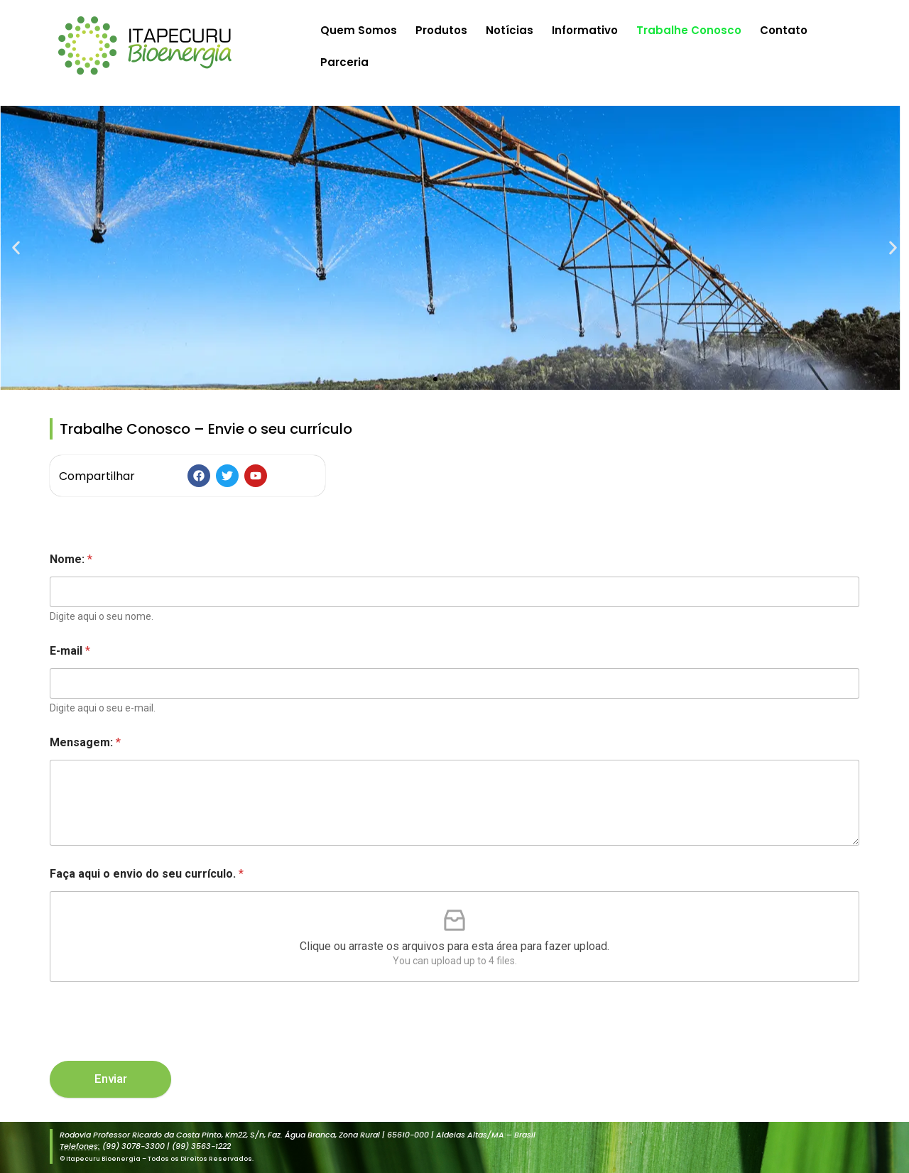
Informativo (585, 30)
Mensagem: (85, 742)
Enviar (110, 1078)
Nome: (71, 559)
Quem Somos (358, 30)
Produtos (441, 30)
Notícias (509, 30)
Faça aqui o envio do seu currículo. (147, 873)
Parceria (344, 62)
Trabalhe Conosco (688, 30)
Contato (783, 30)
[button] (16, 248)
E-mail (70, 651)
